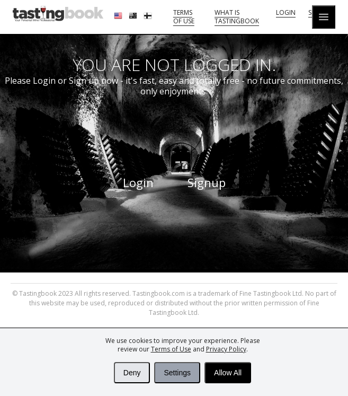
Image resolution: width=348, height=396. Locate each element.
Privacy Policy (226, 349)
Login (286, 12)
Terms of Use (171, 349)
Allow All (228, 372)
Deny (132, 372)
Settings (177, 372)
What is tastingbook (237, 16)
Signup (207, 182)
